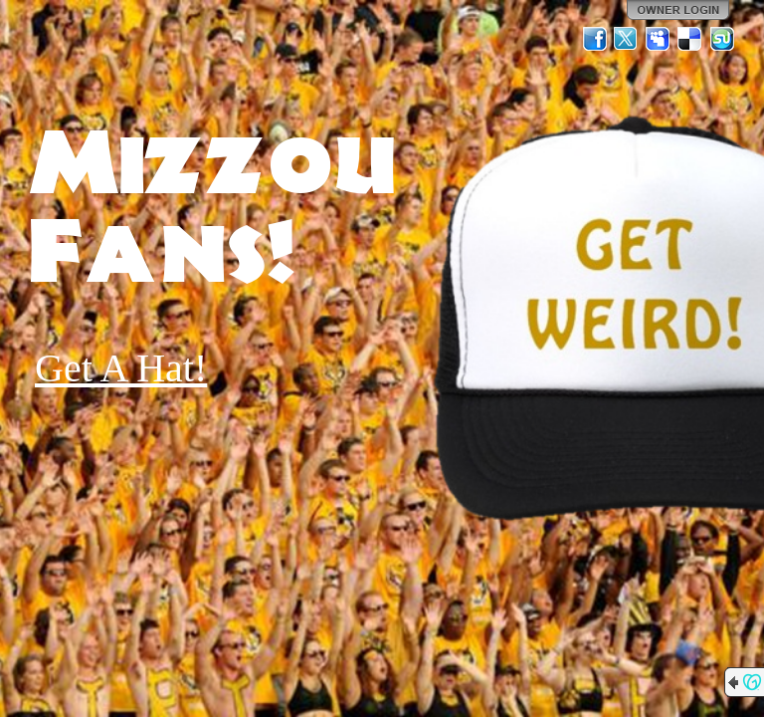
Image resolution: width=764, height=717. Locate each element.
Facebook (595, 39)
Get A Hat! (121, 368)
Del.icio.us (690, 39)
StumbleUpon (722, 39)
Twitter (627, 39)
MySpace (658, 39)
